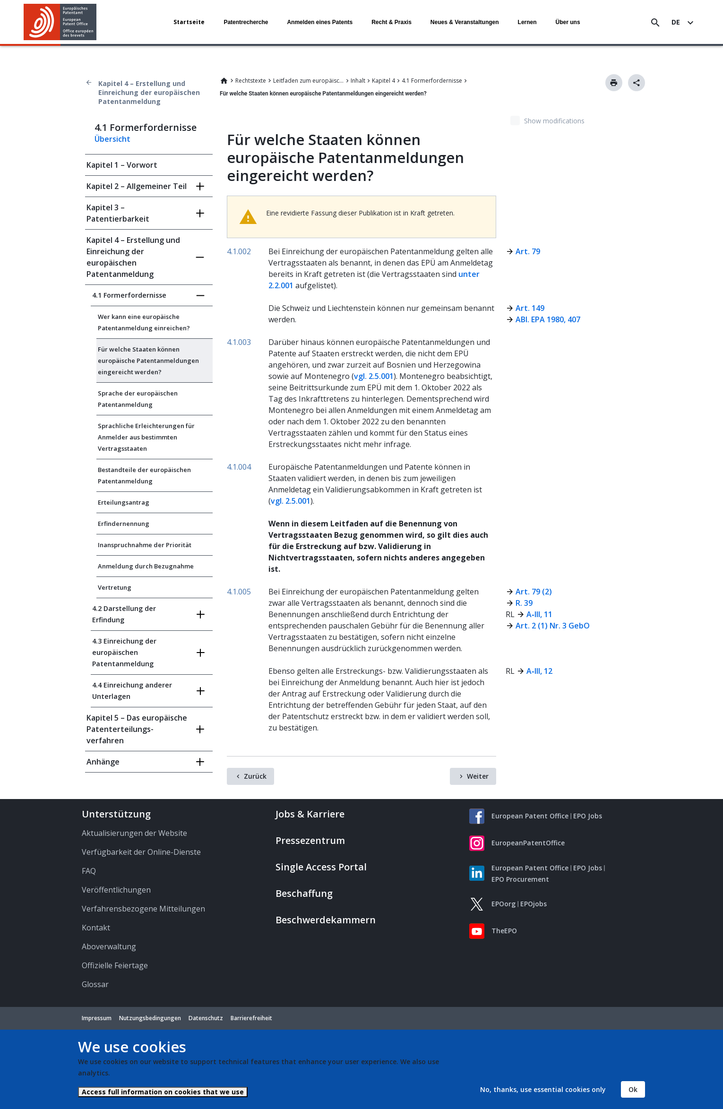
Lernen (527, 22)
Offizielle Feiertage (115, 965)
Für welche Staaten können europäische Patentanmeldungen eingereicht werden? (148, 360)
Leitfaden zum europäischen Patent (308, 81)
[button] (98, 22)
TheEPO (504, 930)
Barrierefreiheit (251, 1018)
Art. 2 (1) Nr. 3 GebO (553, 625)
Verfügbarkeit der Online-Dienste (141, 852)
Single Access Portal (321, 866)
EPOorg (503, 903)
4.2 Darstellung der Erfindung (124, 614)
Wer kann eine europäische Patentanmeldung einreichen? (144, 322)
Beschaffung (304, 893)
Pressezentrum (310, 840)
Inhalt (358, 81)
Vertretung (114, 587)
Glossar (95, 984)
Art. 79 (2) (534, 591)
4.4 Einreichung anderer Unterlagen (132, 690)
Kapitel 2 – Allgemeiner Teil (136, 186)
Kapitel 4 (383, 81)
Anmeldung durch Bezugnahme (146, 566)
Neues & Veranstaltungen (464, 22)
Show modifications (554, 120)
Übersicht (112, 139)
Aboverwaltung (109, 946)
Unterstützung (116, 814)
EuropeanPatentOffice (528, 842)
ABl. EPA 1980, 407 (548, 319)
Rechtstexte (250, 81)
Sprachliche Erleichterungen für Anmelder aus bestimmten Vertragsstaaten (146, 437)
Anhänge (103, 762)
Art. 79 (528, 251)
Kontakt (96, 927)
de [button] (675, 21)
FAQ (89, 871)
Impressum (97, 1018)
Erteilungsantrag (123, 502)
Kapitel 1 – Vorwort (121, 165)
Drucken (613, 82)
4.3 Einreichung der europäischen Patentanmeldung (124, 652)
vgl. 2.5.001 (374, 376)
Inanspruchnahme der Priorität (144, 545)
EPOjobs (533, 903)
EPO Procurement (520, 879)
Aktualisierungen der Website (134, 833)
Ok (632, 1089)
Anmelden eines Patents (320, 22)
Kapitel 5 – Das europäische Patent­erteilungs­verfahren (136, 729)
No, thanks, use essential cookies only (543, 1089)
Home (224, 80)
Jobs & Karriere (309, 814)
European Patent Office (529, 815)
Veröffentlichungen (116, 890)
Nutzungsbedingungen (150, 1018)
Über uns (568, 22)
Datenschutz (206, 1018)
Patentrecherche (246, 22)
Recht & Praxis (391, 22)
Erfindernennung (123, 523)
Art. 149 (530, 308)
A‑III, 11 (539, 614)
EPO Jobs (587, 815)
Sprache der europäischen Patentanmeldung (138, 399)
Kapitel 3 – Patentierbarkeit (117, 213)
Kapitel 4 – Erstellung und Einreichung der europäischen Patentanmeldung (149, 92)
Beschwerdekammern (325, 919)
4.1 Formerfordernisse (432, 81)
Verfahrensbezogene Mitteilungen (143, 908)
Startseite (189, 22)
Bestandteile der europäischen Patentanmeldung (144, 475)
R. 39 (524, 603)
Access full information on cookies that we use (163, 1091)
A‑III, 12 (539, 671)
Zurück (255, 776)
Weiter (478, 776)
